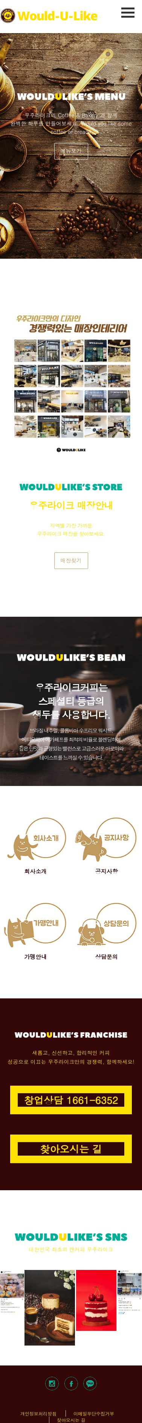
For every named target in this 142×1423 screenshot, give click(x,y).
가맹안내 (35, 956)
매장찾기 (71, 560)
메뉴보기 (71, 151)
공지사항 (106, 871)
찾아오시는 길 (71, 1420)
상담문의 (106, 956)
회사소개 (35, 871)
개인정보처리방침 (38, 1413)
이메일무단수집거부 (93, 1413)
